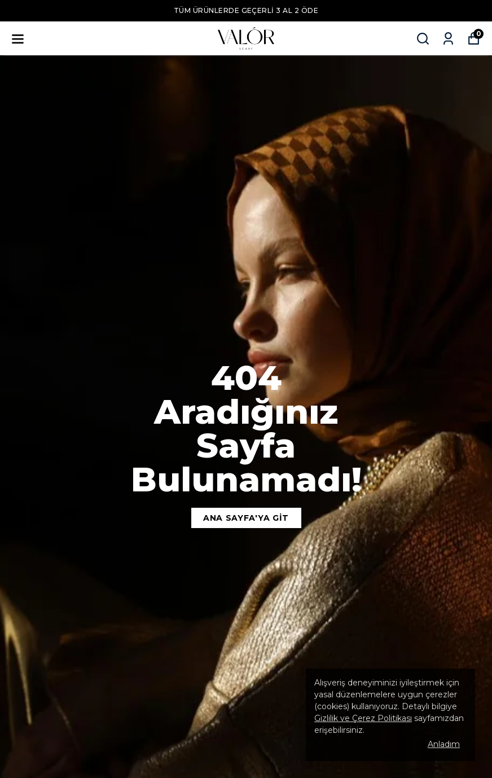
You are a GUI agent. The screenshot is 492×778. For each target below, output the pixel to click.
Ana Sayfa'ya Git (246, 518)
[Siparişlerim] (448, 39)
